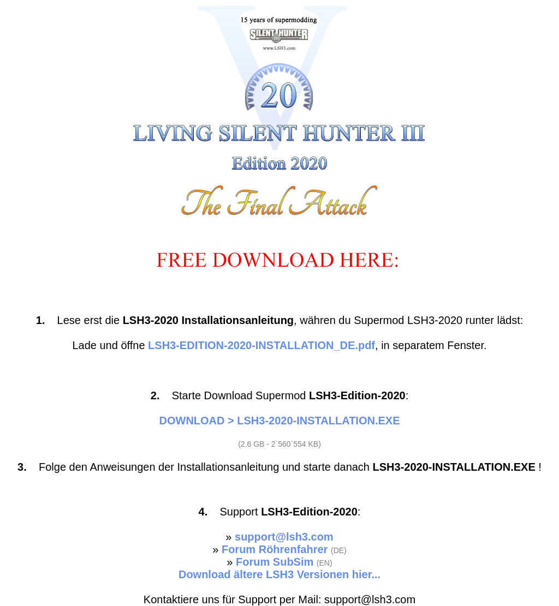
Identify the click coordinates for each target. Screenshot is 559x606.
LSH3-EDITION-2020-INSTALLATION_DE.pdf (261, 345)
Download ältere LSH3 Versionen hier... (279, 574)
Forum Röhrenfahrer (275, 549)
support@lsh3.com (284, 537)
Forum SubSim (274, 562)
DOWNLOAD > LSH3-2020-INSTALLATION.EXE (279, 421)
